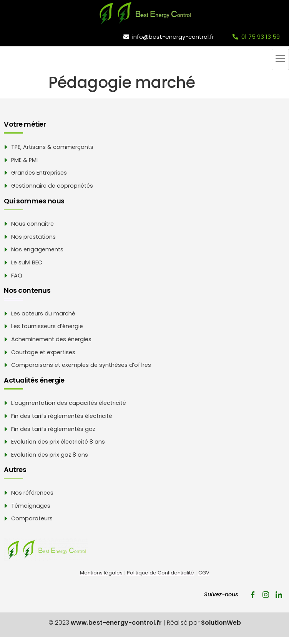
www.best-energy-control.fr (116, 622)
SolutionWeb (221, 622)
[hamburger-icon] (280, 59)
